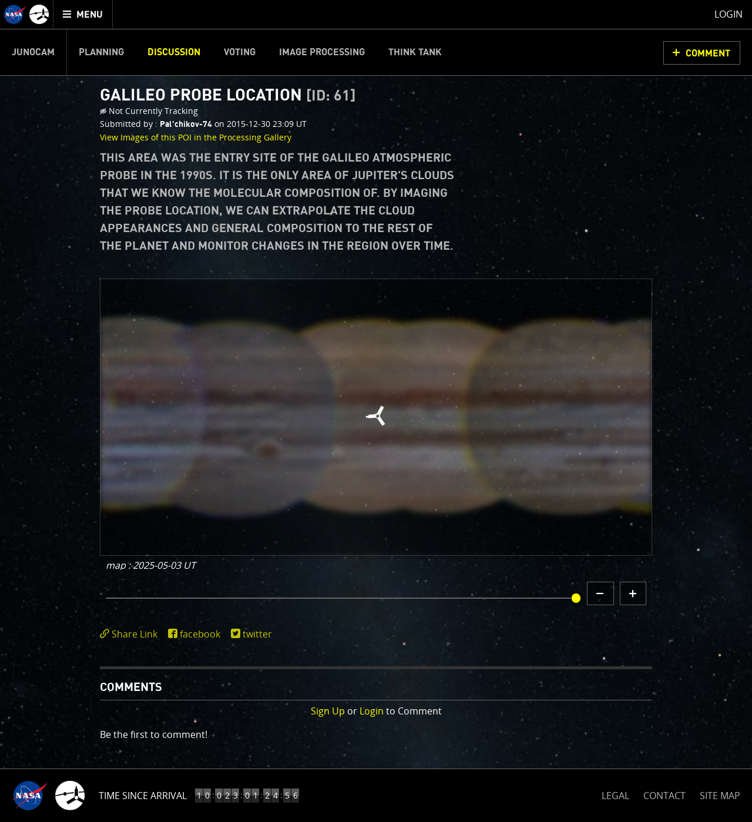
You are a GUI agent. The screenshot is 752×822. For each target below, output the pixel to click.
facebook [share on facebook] (200, 634)
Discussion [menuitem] (173, 52)
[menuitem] (83, 14)
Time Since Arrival (143, 795)
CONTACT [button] (664, 795)
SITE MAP (720, 795)
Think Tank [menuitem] (415, 52)
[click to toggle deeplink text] (131, 634)
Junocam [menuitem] (33, 52)
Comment (708, 53)
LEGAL (615, 793)
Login (372, 711)
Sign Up (328, 711)
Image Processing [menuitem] (322, 52)
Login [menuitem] (728, 14)
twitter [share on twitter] (257, 634)
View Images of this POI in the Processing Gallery (195, 137)
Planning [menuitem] (101, 52)
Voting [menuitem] (240, 52)
